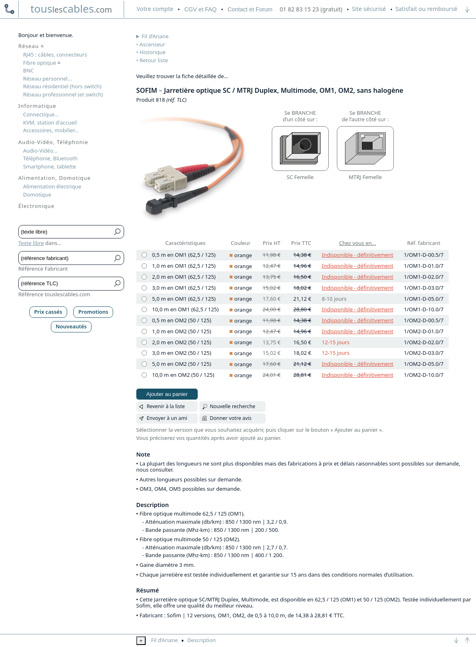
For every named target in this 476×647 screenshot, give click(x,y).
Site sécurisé (369, 9)
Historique (153, 52)
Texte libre (31, 243)
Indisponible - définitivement (357, 254)
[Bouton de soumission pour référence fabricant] (118, 257)
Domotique (37, 194)
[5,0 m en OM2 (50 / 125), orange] (144, 364)
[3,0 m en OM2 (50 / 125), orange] (144, 353)
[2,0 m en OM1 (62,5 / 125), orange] (144, 277)
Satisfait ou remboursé (426, 9)
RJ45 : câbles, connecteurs (55, 54)
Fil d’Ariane (155, 36)
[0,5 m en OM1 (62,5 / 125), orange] (144, 255)
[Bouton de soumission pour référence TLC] (118, 283)
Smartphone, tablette (49, 166)
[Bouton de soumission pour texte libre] (118, 231)
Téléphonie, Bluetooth (50, 158)
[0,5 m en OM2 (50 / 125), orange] (144, 320)
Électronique (36, 206)
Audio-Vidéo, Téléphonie (53, 142)
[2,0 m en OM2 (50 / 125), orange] (144, 342)
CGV (200, 9)
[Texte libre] (65, 232)
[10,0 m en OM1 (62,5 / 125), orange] (144, 309)
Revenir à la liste (165, 406)
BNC (28, 70)
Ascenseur (152, 44)
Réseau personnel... (47, 78)
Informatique (37, 105)
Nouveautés (71, 326)
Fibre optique (42, 62)
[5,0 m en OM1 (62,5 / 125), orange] (144, 299)
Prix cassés (48, 311)
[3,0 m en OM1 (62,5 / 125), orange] (144, 288)
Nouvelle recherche (232, 406)
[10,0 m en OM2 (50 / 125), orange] (144, 375)
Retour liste (154, 60)
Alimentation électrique (52, 186)
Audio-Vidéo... (40, 150)
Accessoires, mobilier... (51, 130)
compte (155, 9)
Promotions (94, 311)
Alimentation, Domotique (54, 177)
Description (201, 640)
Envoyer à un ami (166, 418)
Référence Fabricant (43, 268)
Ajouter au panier (167, 394)
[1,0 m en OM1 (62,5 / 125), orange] (144, 266)
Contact (249, 9)
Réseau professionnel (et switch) (63, 94)
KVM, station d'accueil (50, 122)
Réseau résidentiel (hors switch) (62, 86)
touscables (71, 8)
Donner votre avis (231, 418)
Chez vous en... (357, 243)
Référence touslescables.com (54, 294)
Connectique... (41, 114)
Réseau (31, 46)
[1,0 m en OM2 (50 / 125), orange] (144, 331)
